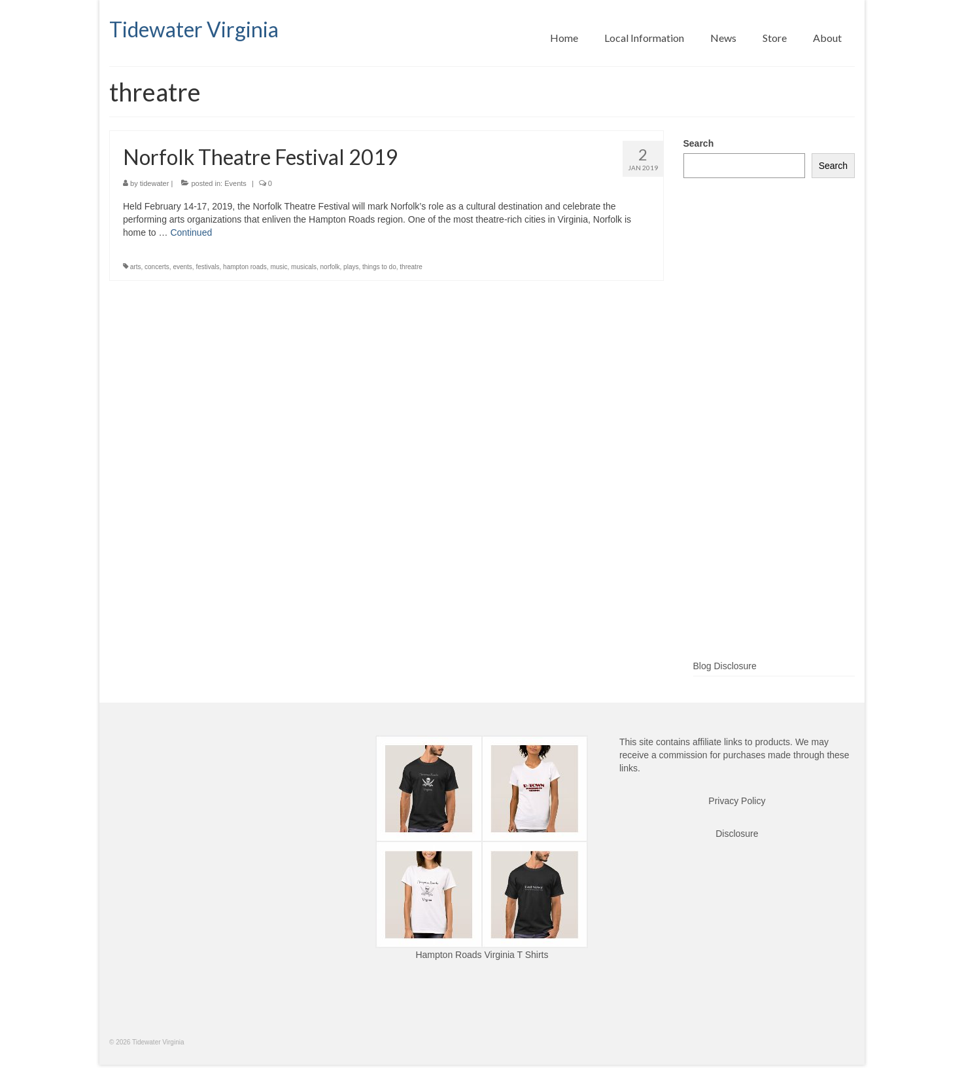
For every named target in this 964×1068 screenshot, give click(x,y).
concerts (157, 266)
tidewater (154, 183)
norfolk (330, 266)
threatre (411, 266)
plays (350, 266)
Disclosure (736, 833)
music (278, 266)
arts (135, 266)
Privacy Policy (736, 801)
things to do (379, 266)
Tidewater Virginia (194, 29)
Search (698, 143)
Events (235, 183)
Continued (191, 232)
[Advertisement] (769, 440)
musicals (304, 266)
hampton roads (245, 266)
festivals (207, 266)
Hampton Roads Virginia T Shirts (481, 954)
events (182, 266)
